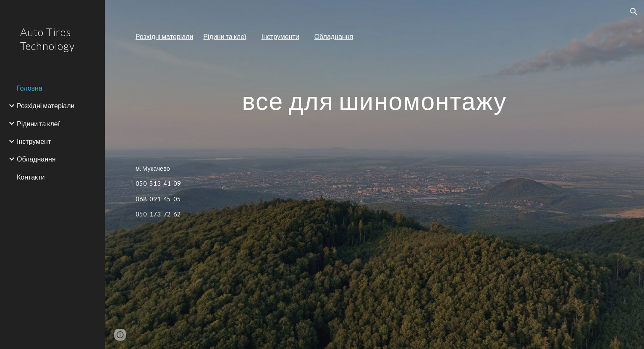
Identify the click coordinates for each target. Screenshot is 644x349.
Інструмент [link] (34, 141)
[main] (374, 36)
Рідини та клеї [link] (38, 124)
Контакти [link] (31, 177)
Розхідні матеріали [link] (46, 105)
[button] (634, 12)
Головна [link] (29, 88)
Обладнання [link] (36, 159)
